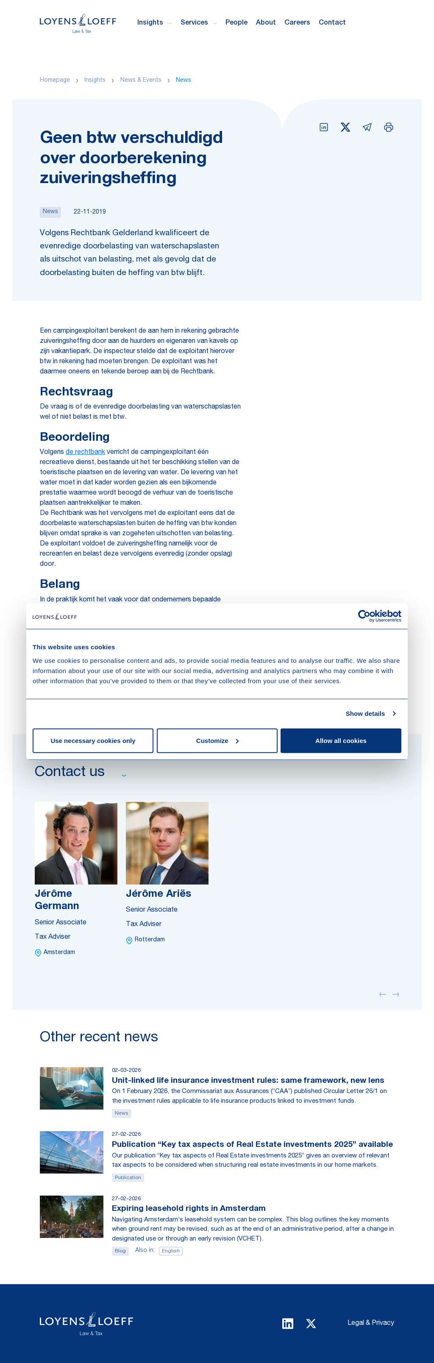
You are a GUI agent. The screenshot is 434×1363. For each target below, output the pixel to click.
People (236, 23)
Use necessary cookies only (92, 740)
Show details (365, 713)
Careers (297, 23)
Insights (95, 80)
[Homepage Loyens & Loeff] (78, 23)
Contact (332, 23)
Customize (217, 740)
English (171, 1251)
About (266, 23)
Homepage (55, 80)
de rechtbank (85, 452)
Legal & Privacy (371, 1323)
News (183, 80)
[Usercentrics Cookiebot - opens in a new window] (364, 616)
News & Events (140, 80)
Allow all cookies (341, 740)
